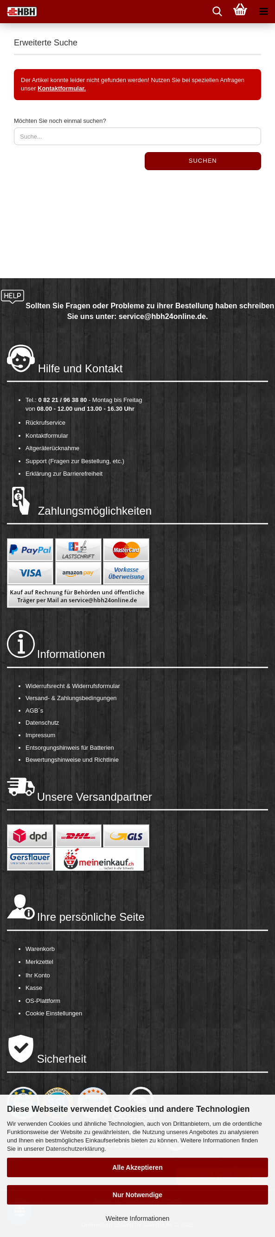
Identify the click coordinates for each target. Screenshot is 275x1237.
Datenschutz (42, 722)
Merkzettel (39, 961)
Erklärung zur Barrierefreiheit (64, 473)
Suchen (203, 160)
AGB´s (34, 710)
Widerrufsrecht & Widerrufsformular (73, 685)
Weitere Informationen (137, 1218)
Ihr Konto (38, 975)
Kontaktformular (47, 435)
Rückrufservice (45, 422)
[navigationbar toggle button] (263, 11)
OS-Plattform (43, 1000)
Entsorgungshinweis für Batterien (70, 747)
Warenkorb (40, 948)
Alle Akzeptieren (137, 1167)
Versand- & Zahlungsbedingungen (71, 698)
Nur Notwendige (137, 1195)
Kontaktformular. (62, 88)
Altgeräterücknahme (52, 448)
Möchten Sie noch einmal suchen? (60, 120)
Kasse (34, 987)
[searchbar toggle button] (217, 11)
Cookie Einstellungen (54, 1013)
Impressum (40, 735)
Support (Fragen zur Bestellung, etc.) (75, 461)
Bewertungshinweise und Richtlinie (72, 759)
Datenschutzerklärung (75, 1148)
